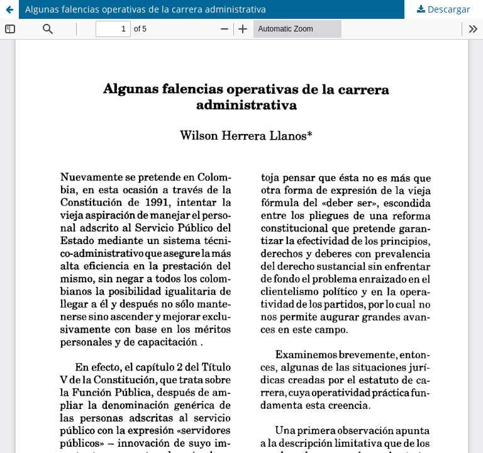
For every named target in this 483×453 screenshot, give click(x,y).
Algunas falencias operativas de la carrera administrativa (145, 9)
